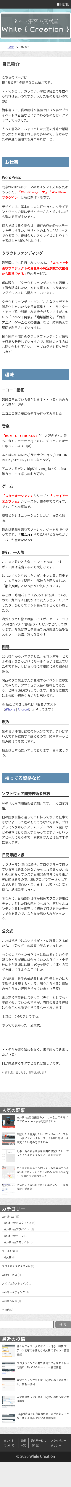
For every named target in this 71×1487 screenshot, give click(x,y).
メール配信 (8, 1251)
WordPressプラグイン (16, 1229)
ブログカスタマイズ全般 (16, 1266)
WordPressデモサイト (16, 1242)
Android (23, 709)
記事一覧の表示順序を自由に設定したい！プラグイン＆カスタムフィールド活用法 (43, 1153)
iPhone (10, 709)
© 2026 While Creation (35, 1456)
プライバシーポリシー (58, 1443)
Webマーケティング (13, 1292)
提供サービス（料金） (38, 1443)
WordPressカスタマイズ (18, 1223)
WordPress (8, 1216)
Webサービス (9, 1274)
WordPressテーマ (14, 1235)
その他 (6, 1309)
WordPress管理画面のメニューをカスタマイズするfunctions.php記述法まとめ (42, 1119)
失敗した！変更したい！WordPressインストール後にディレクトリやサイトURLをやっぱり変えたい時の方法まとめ (42, 1138)
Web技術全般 (9, 1301)
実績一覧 (23, 1443)
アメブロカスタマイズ (15, 1283)
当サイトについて (9, 1443)
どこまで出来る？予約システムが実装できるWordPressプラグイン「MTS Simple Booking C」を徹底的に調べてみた (43, 1172)
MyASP (8, 1257)
